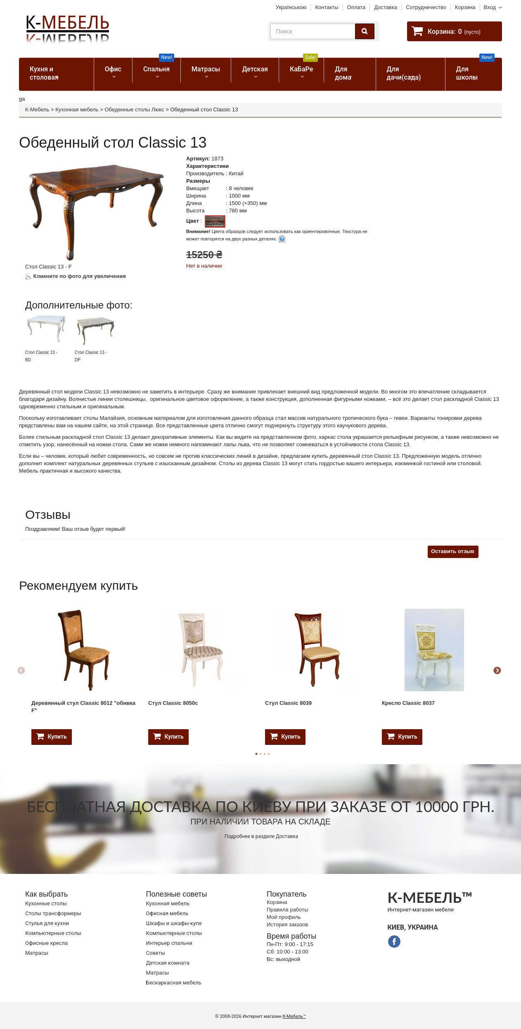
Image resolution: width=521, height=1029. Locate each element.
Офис (113, 69)
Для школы (475, 69)
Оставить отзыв (452, 551)
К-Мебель (37, 109)
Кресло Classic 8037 (408, 703)
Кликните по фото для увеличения (75, 276)
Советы (155, 953)
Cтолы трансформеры (53, 913)
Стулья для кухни (47, 923)
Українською (291, 7)
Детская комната (167, 963)
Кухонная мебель (76, 109)
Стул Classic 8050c (173, 703)
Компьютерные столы (53, 933)
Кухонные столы (46, 903)
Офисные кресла (46, 943)
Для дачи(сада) (404, 73)
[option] (49, 339)
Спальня (158, 65)
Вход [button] (490, 7)
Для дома (343, 73)
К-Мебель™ (294, 1016)
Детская (255, 69)
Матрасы (206, 69)
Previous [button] (21, 671)
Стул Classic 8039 (288, 703)
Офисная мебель (167, 913)
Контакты (326, 7)
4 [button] (269, 754)
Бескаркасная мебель (173, 983)
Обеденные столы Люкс (134, 109)
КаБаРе (304, 65)
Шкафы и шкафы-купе (174, 923)
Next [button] (497, 671)
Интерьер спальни (169, 943)
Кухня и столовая (44, 73)
